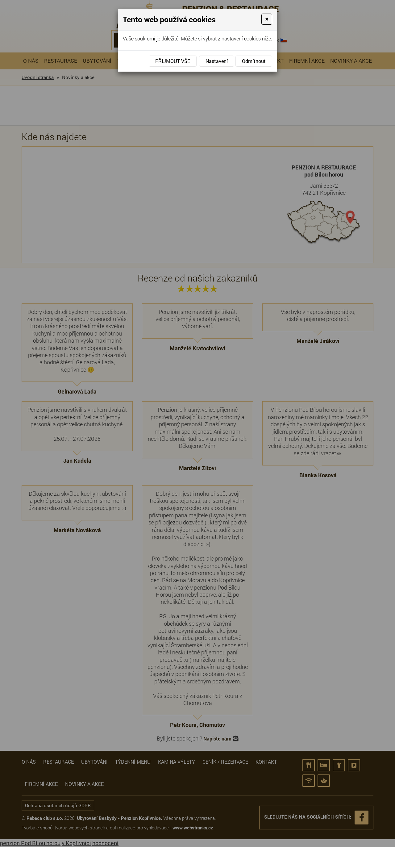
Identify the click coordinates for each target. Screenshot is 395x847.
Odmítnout (254, 61)
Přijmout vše (172, 61)
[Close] (266, 19)
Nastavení (217, 61)
